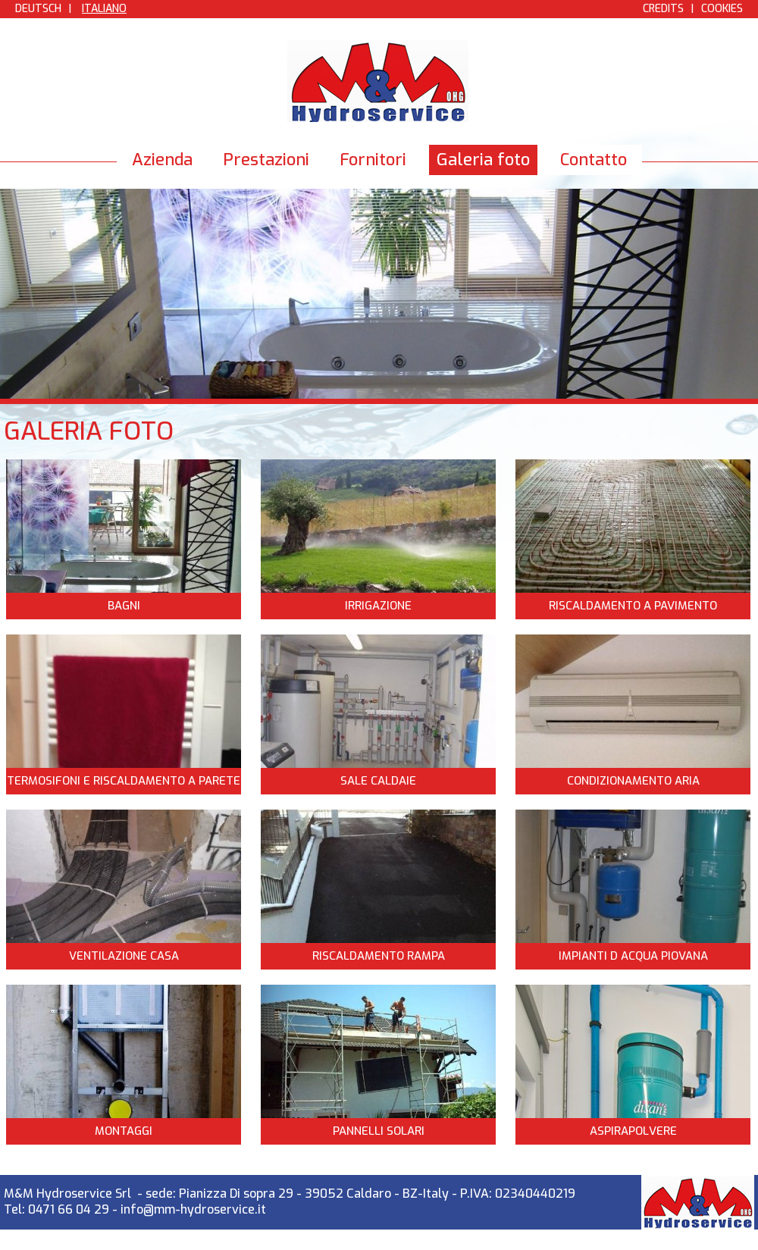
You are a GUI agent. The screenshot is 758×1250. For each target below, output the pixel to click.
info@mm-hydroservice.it (193, 1209)
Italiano (104, 9)
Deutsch (38, 9)
